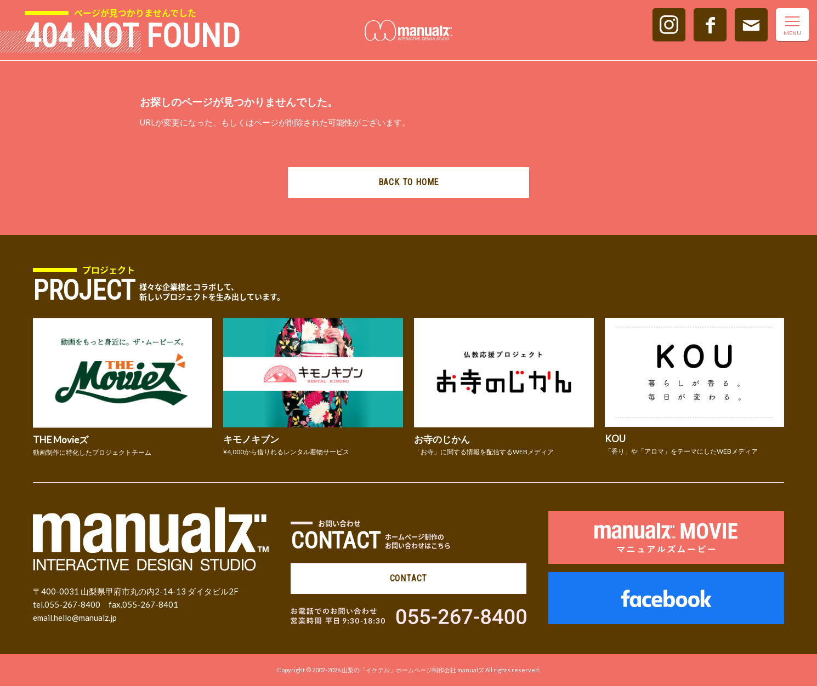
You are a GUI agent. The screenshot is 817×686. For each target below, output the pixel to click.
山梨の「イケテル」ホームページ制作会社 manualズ (413, 669)
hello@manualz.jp (85, 617)
